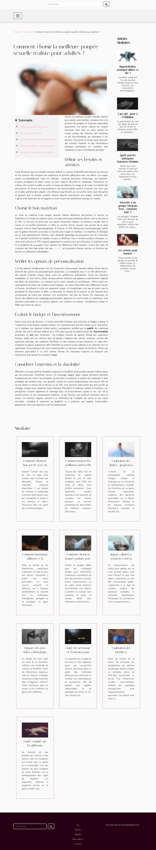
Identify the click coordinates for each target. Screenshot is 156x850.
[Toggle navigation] (17, 15)
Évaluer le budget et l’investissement (37, 146)
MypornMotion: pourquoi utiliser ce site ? (127, 70)
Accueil (16, 31)
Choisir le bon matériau (31, 133)
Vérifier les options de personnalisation (38, 139)
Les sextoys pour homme (127, 252)
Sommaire (25, 120)
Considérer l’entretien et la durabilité (37, 152)
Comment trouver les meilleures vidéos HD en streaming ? (78, 465)
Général (27, 31)
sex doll (57, 248)
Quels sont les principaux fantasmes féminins (127, 158)
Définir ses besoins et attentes (34, 126)
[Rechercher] (74, 4)
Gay (78, 825)
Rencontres (78, 839)
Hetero (78, 829)
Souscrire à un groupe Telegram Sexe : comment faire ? (127, 207)
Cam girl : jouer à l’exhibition (128, 115)
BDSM (78, 834)
